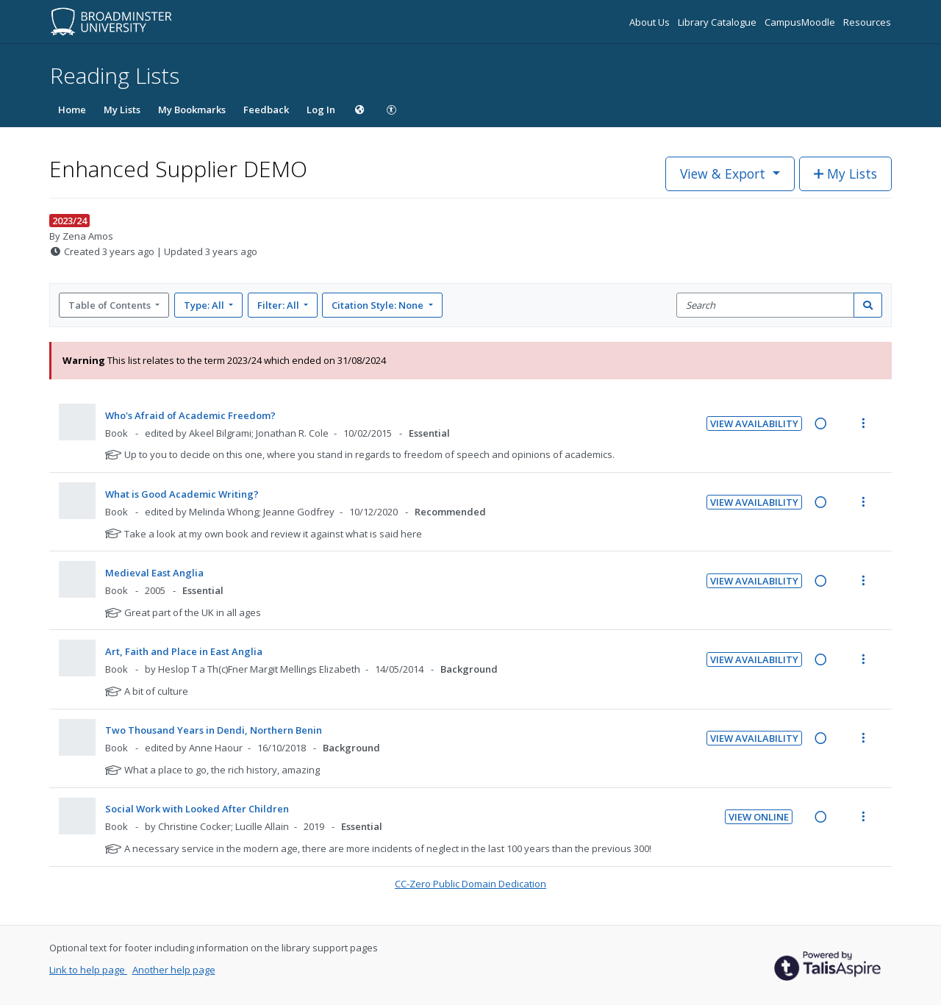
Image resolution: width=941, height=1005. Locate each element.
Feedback (266, 109)
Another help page (173, 969)
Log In (321, 109)
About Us (650, 22)
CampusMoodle (801, 22)
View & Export (724, 173)
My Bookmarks (192, 109)
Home (72, 109)
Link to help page (88, 969)
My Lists (122, 109)
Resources (867, 22)
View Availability (754, 423)
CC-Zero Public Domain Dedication (470, 883)
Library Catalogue (718, 22)
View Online (759, 816)
